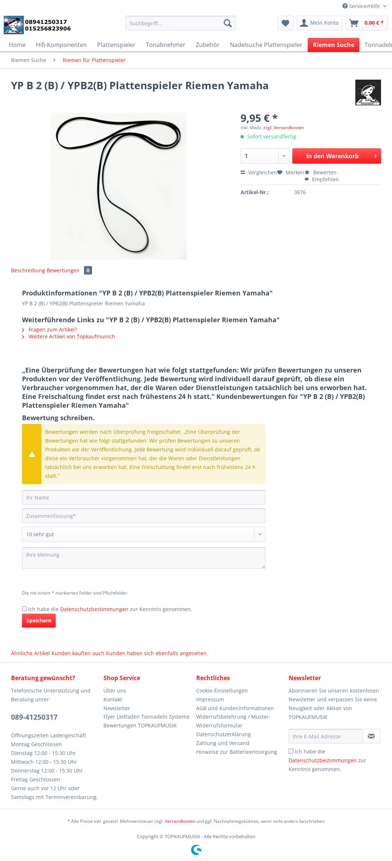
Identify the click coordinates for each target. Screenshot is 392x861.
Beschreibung (28, 270)
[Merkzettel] (285, 23)
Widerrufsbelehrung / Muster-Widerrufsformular (233, 721)
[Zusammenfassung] (143, 515)
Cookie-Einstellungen (222, 690)
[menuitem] (180, 26)
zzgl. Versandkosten (283, 127)
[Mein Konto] (319, 23)
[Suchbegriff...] (180, 23)
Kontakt (112, 699)
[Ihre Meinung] (143, 558)
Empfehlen (321, 179)
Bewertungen (69, 270)
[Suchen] (227, 23)
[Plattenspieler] (116, 45)
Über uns (114, 690)
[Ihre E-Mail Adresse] (326, 736)
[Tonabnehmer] (166, 45)
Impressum (210, 699)
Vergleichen (259, 172)
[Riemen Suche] (333, 45)
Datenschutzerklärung (223, 734)
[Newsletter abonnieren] (371, 736)
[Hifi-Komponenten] (61, 45)
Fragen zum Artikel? (49, 329)
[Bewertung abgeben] (143, 534)
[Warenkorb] (367, 23)
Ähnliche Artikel (30, 653)
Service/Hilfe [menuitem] (361, 6)
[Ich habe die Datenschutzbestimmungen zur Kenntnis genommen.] (24, 608)
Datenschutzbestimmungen (94, 609)
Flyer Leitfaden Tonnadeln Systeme (146, 716)
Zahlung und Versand (222, 743)
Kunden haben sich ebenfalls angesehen (156, 653)
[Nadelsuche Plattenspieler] (266, 45)
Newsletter (116, 708)
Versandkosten (180, 821)
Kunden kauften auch (78, 653)
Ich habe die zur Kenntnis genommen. (110, 609)
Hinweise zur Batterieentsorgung (236, 751)
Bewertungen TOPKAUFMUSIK (140, 725)
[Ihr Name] (143, 497)
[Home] (17, 45)
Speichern (38, 620)
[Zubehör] (208, 45)
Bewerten (320, 172)
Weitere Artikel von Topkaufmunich (68, 336)
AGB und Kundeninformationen (235, 708)
